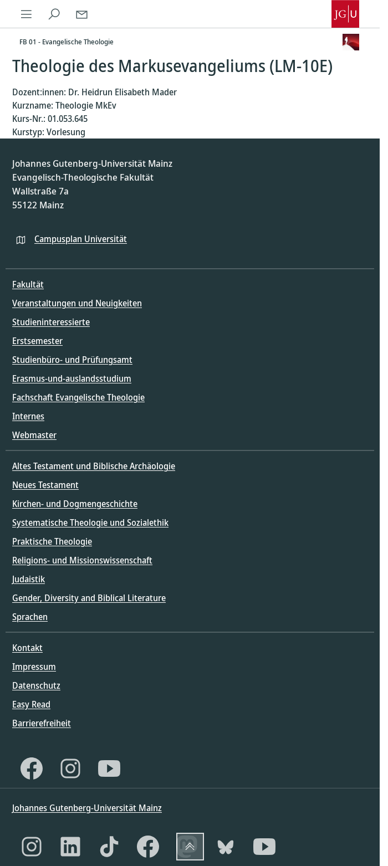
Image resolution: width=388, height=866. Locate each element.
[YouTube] (109, 768)
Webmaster (34, 435)
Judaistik (28, 579)
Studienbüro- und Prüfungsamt (72, 359)
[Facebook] (32, 768)
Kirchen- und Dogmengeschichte (74, 504)
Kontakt (27, 648)
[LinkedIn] (70, 847)
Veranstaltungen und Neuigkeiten (77, 303)
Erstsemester (37, 341)
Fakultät (28, 284)
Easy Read (31, 704)
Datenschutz (36, 685)
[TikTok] (109, 847)
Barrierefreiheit (41, 723)
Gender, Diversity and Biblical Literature (89, 598)
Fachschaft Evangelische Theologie (78, 397)
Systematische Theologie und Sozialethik (90, 522)
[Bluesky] (226, 847)
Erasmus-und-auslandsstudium (71, 378)
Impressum (34, 666)
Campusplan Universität (80, 239)
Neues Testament (45, 485)
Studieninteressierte (51, 322)
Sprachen (30, 617)
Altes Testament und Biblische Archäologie (93, 466)
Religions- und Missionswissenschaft (82, 560)
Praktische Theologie (52, 541)
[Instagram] (70, 768)
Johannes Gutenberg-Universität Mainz (87, 808)
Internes (28, 416)
